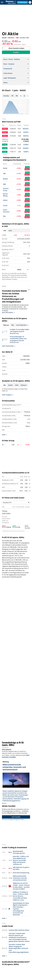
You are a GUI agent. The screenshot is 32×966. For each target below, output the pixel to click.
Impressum (22, 913)
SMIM (21, 932)
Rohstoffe (6, 944)
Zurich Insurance (6, 211)
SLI (16, 932)
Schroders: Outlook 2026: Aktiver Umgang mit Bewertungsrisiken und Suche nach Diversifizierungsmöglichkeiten (19, 789)
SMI (4, 938)
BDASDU (26, 129)
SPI (13, 932)
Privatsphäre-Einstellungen (23, 923)
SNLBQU (26, 148)
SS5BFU (26, 152)
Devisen (24, 938)
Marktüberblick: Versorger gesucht (19, 693)
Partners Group (6, 189)
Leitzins (25, 946)
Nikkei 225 (16, 936)
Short (27, 169)
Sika (4, 216)
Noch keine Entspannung (21, 713)
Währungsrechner (9, 946)
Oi (2, 445)
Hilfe (14, 913)
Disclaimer (22, 918)
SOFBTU (26, 132)
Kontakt (5, 913)
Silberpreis (23, 940)
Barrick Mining (5, 195)
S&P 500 (23, 936)
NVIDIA (5, 179)
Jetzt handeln (16, 657)
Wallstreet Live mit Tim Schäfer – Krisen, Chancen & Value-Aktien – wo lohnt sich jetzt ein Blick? (21, 726)
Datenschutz (23, 915)
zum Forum (5, 588)
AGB (20, 920)
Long (27, 167)
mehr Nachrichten (8, 346)
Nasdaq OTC (4, 813)
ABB (4, 184)
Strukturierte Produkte (16, 942)
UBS (4, 173)
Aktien (18, 938)
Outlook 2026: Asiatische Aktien (19, 771)
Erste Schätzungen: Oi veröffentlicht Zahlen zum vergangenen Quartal (18, 338)
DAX (25, 932)
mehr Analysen (7, 395)
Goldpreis (11, 938)
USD (4, 230)
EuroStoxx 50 (7, 934)
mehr (10, 230)
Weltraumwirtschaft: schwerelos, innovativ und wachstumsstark (20, 718)
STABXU (26, 145)
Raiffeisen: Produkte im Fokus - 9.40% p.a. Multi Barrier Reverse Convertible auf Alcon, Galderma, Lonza (20, 736)
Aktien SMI (6, 932)
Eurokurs (15, 940)
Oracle (5, 205)
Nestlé (5, 168)
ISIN (17, 37)
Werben (15, 915)
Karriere (6, 915)
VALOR (4, 37)
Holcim (5, 200)
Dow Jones (17, 934)
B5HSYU (26, 136)
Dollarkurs (6, 940)
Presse (5, 918)
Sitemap (6, 920)
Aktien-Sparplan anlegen (16, 48)
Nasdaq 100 (7, 936)
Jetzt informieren (8, 312)
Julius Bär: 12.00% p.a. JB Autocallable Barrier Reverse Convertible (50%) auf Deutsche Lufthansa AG (21, 701)
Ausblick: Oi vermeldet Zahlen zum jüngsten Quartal (19, 330)
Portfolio (14, 944)
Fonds (5, 942)
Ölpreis (19, 946)
